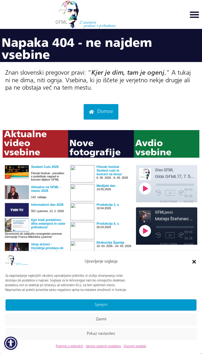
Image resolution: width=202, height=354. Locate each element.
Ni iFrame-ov (35, 213)
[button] (194, 261)
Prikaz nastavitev (101, 334)
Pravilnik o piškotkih (69, 346)
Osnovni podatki (135, 346)
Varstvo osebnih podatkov (103, 346)
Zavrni (101, 319)
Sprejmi (101, 305)
